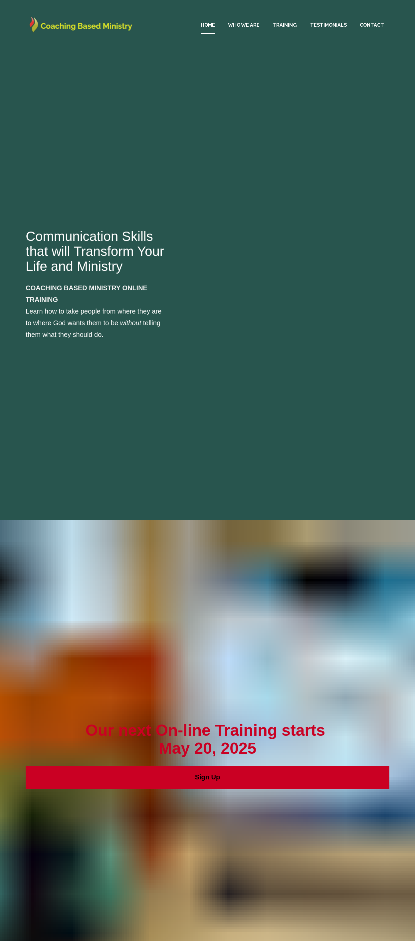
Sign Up (207, 615)
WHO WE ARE (244, 25)
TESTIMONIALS (328, 25)
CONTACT (372, 25)
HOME (208, 25)
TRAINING (285, 25)
